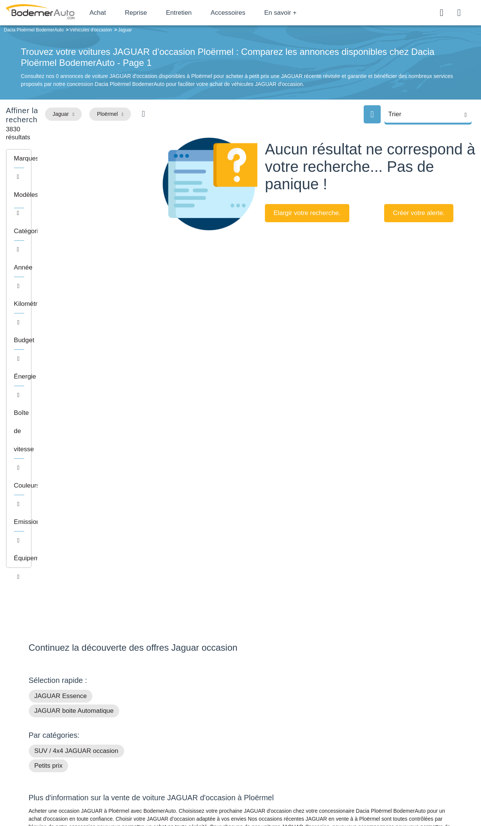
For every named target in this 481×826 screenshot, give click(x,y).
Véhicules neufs (291, 760)
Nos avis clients (51, 741)
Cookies (326, 794)
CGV (406, 794)
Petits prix (48, 513)
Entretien (205, 12)
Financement (192, 749)
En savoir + (307, 12)
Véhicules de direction (299, 749)
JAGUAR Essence (60, 444)
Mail (42, 727)
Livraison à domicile (392, 749)
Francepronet (104, 795)
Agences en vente (390, 772)
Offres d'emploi (194, 760)
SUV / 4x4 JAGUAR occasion (76, 499)
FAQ (182, 772)
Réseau (186, 737)
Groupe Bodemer (197, 726)
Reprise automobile (391, 737)
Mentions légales (293, 794)
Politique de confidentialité (367, 794)
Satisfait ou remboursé (395, 726)
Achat (124, 12)
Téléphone (83, 727)
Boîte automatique (294, 737)
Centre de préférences (246, 794)
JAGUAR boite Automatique (74, 459)
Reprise (162, 12)
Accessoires (254, 12)
